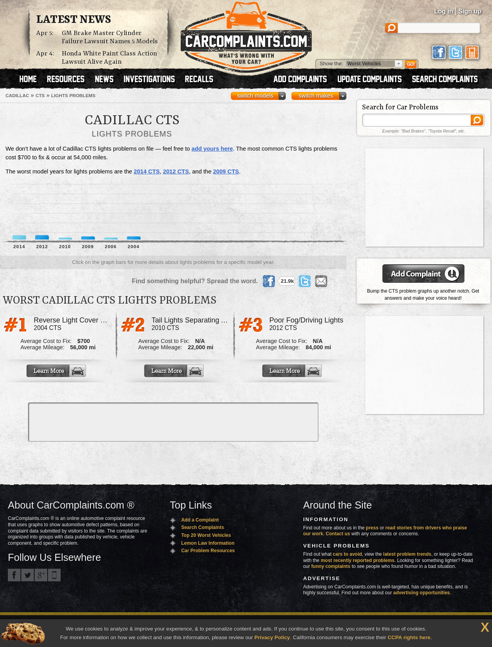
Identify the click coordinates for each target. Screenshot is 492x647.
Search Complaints (202, 527)
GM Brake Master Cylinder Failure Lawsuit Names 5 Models (110, 37)
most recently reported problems (357, 560)
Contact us (338, 533)
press (372, 528)
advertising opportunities (421, 592)
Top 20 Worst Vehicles (206, 535)
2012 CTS (176, 171)
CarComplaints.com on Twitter (27, 575)
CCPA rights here (409, 637)
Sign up (469, 11)
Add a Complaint (199, 520)
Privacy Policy (272, 637)
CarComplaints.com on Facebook (14, 575)
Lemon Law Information (207, 543)
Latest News (73, 20)
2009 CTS (226, 171)
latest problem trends (407, 554)
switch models (255, 95)
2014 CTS (147, 171)
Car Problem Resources (208, 550)
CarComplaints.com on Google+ (41, 575)
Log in (443, 11)
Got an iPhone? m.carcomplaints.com (54, 575)
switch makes (316, 95)
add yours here (212, 149)
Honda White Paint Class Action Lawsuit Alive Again (109, 58)
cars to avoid (347, 554)
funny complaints (330, 566)
